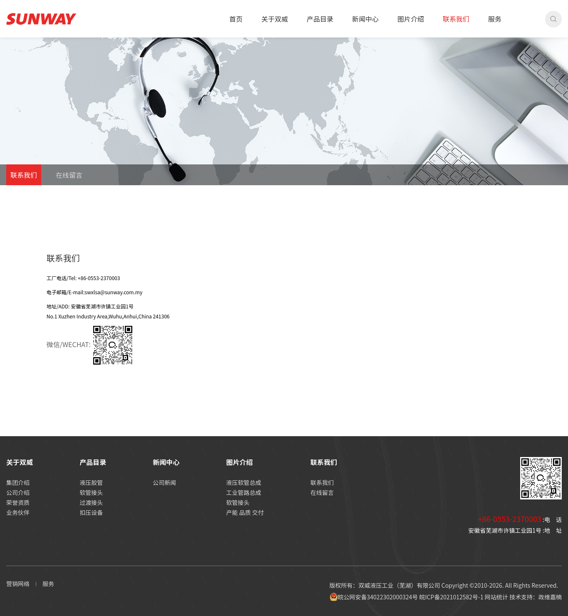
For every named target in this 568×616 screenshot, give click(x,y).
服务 (494, 19)
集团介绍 (18, 482)
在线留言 (69, 175)
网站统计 (496, 597)
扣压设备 (91, 512)
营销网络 (18, 583)
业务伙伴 (18, 512)
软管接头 (91, 492)
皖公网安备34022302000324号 (374, 597)
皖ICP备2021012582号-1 (451, 597)
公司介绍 (18, 492)
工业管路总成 (243, 492)
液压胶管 (91, 482)
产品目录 (320, 19)
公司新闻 (164, 482)
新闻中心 (365, 19)
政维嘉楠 (550, 597)
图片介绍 (410, 19)
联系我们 (456, 19)
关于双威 (274, 19)
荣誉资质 (18, 502)
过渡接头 (91, 502)
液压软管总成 (243, 482)
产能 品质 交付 (245, 512)
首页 (236, 19)
